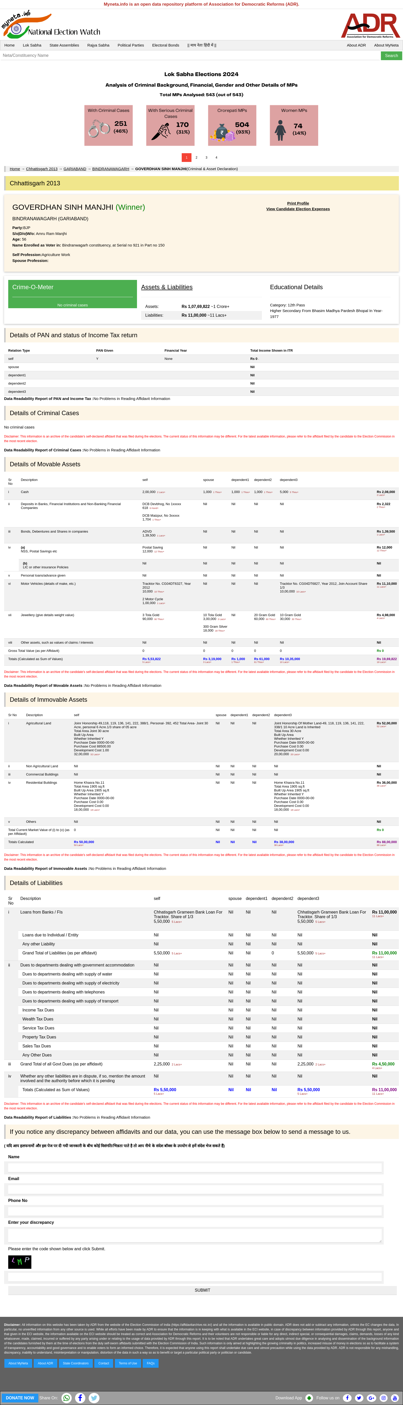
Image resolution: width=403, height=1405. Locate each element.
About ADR (356, 45)
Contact (103, 1363)
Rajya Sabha (98, 45)
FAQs (150, 1363)
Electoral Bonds (165, 45)
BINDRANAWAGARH (110, 169)
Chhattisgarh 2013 (42, 169)
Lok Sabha (32, 45)
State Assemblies (64, 45)
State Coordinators (76, 1363)
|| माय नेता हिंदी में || (201, 45)
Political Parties (131, 45)
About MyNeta (386, 45)
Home (9, 45)
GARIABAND (74, 169)
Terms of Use (128, 1363)
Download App (289, 1398)
